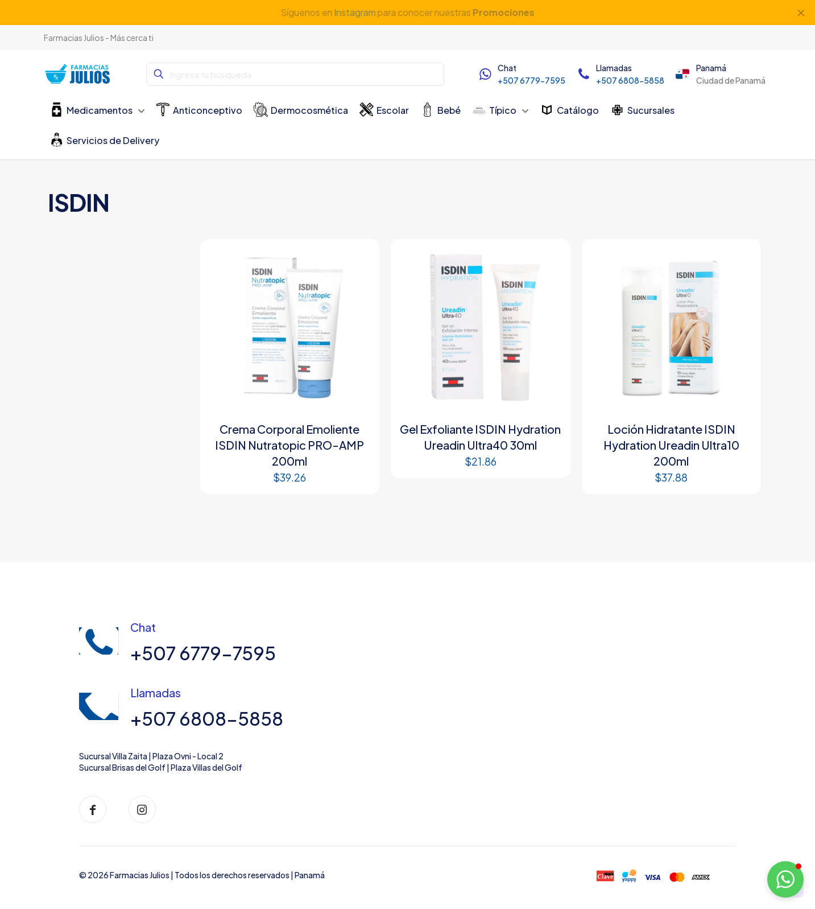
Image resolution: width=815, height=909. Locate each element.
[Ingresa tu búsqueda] (295, 74)
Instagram (354, 12)
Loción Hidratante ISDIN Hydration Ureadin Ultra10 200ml (671, 445)
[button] (785, 879)
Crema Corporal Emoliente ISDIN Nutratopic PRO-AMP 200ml (289, 445)
